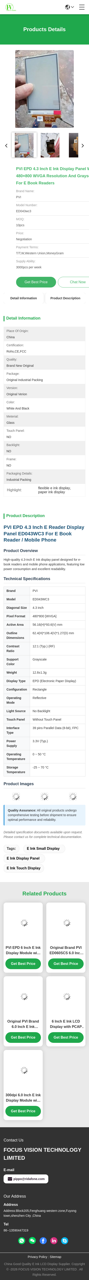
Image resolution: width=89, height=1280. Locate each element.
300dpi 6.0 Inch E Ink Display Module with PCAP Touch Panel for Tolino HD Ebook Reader (23, 1098)
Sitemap (55, 1257)
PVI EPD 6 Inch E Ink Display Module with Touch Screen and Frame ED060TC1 (23, 951)
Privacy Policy (37, 1257)
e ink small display (43, 848)
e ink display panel (23, 858)
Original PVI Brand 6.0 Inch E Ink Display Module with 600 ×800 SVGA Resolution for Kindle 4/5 (23, 1024)
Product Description (65, 298)
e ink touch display (23, 868)
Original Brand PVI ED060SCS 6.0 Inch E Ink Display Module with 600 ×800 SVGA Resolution (66, 951)
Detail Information (23, 298)
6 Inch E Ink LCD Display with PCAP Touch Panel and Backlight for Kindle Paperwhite (66, 1024)
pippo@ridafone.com (26, 1178)
